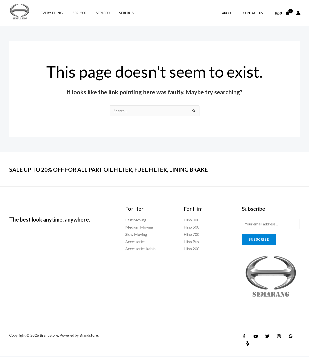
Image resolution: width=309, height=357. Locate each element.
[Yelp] (296, 337)
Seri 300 (96, 13)
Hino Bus (191, 241)
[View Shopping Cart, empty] (282, 13)
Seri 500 (75, 13)
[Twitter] (265, 337)
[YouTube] (254, 337)
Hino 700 (191, 234)
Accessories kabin (140, 248)
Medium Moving (139, 227)
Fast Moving (135, 220)
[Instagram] (275, 337)
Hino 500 (191, 227)
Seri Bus (117, 13)
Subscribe (259, 240)
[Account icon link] (298, 13)
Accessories (135, 241)
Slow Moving (136, 234)
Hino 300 (191, 220)
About (232, 13)
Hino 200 (191, 248)
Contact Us (255, 13)
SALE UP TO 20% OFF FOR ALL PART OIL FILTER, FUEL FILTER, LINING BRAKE (121, 169)
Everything (50, 13)
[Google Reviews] (286, 337)
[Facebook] (244, 337)
